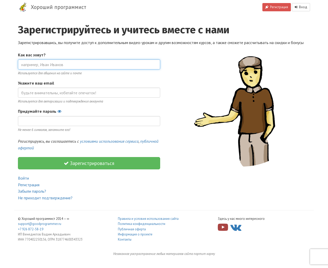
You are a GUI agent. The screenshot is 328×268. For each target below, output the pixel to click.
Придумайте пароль (39, 111)
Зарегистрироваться (89, 163)
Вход (301, 7)
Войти (23, 178)
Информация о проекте (135, 234)
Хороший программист (58, 7)
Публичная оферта (132, 229)
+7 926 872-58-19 (30, 229)
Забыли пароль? (32, 191)
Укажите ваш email (36, 83)
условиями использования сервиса (109, 141)
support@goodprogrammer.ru (39, 224)
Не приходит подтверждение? (45, 197)
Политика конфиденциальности (141, 224)
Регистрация (276, 7)
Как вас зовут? (32, 54)
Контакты (124, 239)
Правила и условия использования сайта (148, 219)
